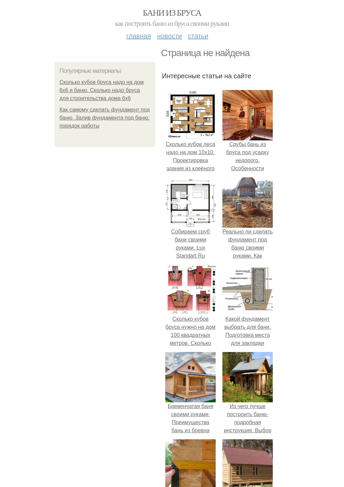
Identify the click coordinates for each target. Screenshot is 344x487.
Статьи (198, 36)
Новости (169, 36)
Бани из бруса (172, 13)
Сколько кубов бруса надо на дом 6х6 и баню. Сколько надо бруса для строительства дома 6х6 (101, 90)
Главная (138, 36)
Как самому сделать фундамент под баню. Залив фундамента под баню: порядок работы (104, 118)
